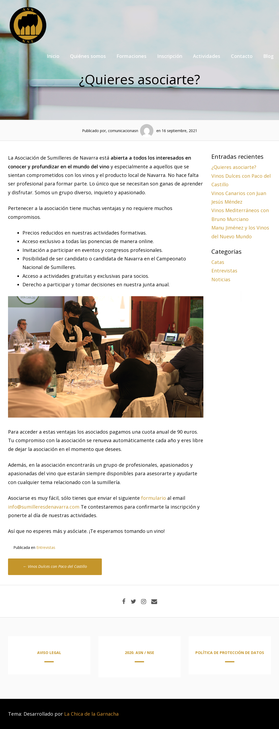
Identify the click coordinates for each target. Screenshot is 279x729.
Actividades (206, 56)
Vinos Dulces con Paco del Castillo (55, 566)
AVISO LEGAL (49, 652)
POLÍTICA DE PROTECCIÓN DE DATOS (229, 652)
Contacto (242, 56)
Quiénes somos (88, 56)
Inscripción (169, 56)
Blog (268, 56)
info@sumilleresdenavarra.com (43, 507)
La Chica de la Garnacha (91, 714)
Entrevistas (45, 547)
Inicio (53, 56)
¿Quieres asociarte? (233, 167)
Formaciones (131, 56)
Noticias (220, 279)
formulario (153, 498)
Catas (217, 262)
